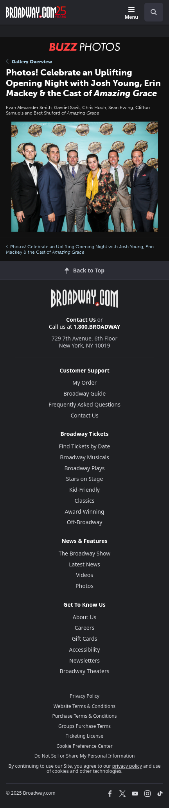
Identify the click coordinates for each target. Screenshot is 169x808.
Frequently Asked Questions (84, 404)
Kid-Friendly (84, 489)
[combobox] (150, 12)
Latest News (84, 564)
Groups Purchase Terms (84, 726)
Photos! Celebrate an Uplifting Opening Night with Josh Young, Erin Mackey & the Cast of (80, 249)
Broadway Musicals (84, 457)
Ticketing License (84, 736)
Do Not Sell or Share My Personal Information (84, 755)
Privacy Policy (84, 696)
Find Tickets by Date (84, 446)
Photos (84, 585)
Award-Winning (84, 511)
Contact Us (81, 319)
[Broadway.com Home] (36, 12)
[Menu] (131, 13)
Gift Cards (84, 638)
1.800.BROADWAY (97, 326)
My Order (84, 382)
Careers (84, 627)
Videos (84, 575)
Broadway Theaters (85, 671)
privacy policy (127, 766)
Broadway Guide (84, 393)
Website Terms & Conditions (84, 706)
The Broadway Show (85, 553)
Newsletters (84, 660)
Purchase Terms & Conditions (84, 716)
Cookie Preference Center (84, 746)
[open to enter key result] (153, 12)
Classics (85, 500)
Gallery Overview (29, 61)
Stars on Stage (84, 478)
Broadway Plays (85, 468)
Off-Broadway (84, 522)
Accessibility (84, 649)
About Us (84, 617)
